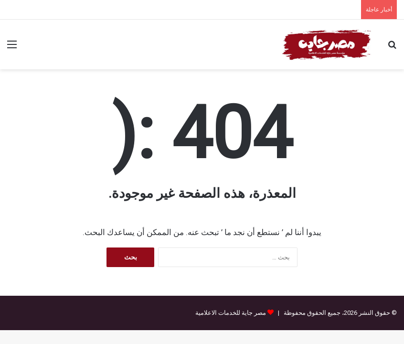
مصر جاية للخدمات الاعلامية (230, 312)
